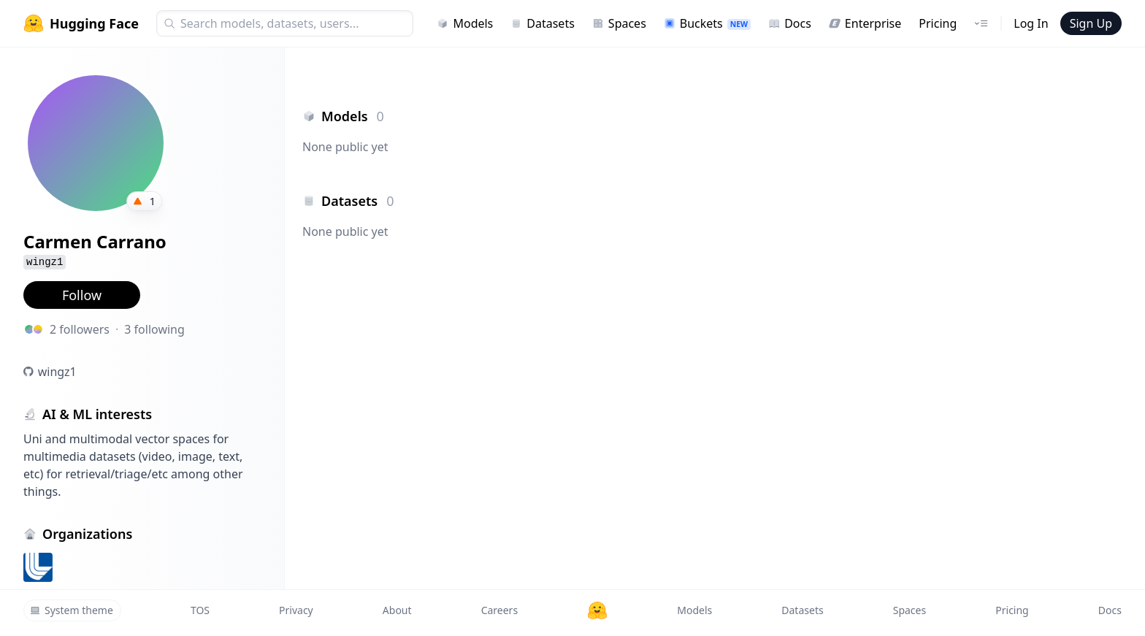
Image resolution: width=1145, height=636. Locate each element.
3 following (154, 329)
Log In (1031, 23)
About (397, 610)
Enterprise (865, 23)
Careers (499, 610)
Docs (789, 23)
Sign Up (1091, 23)
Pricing (938, 23)
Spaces (619, 23)
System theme (71, 610)
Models (465, 23)
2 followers (80, 329)
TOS (200, 610)
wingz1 (57, 372)
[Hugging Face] (597, 610)
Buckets (707, 23)
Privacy (296, 610)
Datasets (542, 23)
